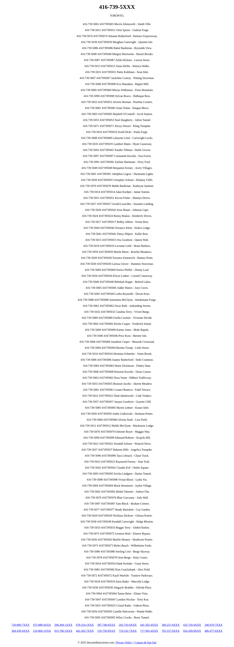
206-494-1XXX (63, 624)
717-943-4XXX (149, 630)
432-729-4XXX (192, 624)
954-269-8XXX (192, 630)
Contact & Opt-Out (145, 642)
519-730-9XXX (106, 630)
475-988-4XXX (42, 624)
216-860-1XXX (42, 630)
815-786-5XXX (63, 630)
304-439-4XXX (20, 630)
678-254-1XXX (85, 624)
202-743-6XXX (128, 624)
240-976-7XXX (213, 624)
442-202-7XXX (85, 630)
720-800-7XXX (20, 624)
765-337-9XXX (171, 630)
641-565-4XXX (149, 624)
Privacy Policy (124, 642)
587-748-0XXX (106, 624)
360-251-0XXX (171, 624)
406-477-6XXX (213, 630)
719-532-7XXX (128, 630)
